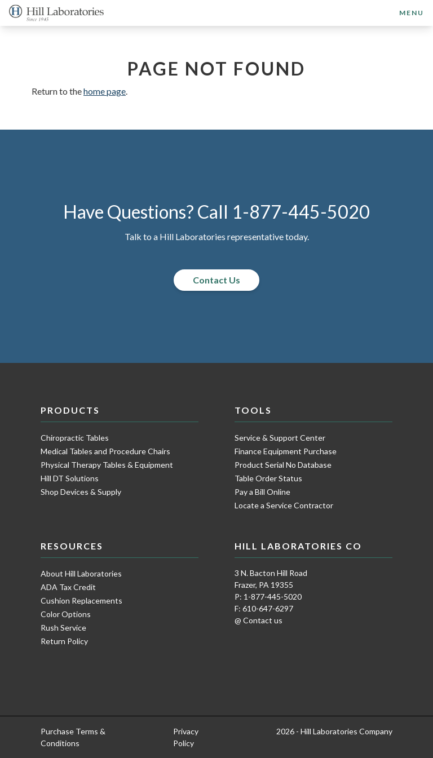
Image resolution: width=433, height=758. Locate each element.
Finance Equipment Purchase (286, 451)
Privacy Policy (185, 737)
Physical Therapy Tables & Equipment (107, 464)
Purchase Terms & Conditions (73, 737)
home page (104, 91)
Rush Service (63, 627)
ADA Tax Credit (68, 587)
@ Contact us (258, 620)
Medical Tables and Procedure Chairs (105, 451)
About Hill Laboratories (81, 573)
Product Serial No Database (283, 464)
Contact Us (216, 279)
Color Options (66, 614)
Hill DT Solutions (70, 478)
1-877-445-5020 (301, 212)
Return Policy (64, 641)
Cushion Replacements (81, 600)
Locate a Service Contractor (284, 505)
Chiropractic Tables (75, 437)
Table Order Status (268, 478)
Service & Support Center (280, 437)
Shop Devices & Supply (81, 492)
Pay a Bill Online (262, 492)
